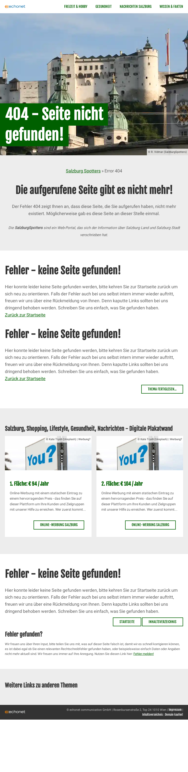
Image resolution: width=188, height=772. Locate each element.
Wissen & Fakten (171, 6)
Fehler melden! (143, 654)
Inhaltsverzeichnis (162, 622)
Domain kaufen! (174, 714)
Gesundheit (103, 6)
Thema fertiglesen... (162, 389)
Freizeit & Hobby (75, 6)
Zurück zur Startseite (25, 314)
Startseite (127, 622)
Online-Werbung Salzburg (59, 525)
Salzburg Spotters (83, 170)
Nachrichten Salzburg (136, 6)
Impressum (175, 710)
